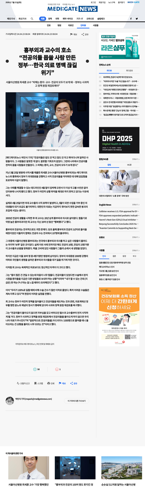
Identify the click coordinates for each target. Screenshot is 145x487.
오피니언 (90, 18)
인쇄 (52, 383)
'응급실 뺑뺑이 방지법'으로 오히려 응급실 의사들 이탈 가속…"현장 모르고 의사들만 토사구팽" (121, 114)
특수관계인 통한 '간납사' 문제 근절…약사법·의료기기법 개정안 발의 (121, 110)
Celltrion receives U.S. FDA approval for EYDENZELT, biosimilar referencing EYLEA (119, 211)
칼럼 (109, 164)
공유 (86, 34)
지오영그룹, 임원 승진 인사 (109, 271)
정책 (50, 18)
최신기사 (22, 18)
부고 (134, 256)
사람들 (95, 25)
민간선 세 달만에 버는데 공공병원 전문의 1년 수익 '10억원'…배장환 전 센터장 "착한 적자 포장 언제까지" (121, 85)
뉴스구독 (111, 2)
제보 (75, 34)
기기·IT (79, 18)
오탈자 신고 (25, 383)
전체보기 (135, 159)
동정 (124, 256)
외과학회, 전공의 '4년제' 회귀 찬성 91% (117, 77)
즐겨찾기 (121, 2)
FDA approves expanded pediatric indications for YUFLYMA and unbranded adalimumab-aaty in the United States (119, 215)
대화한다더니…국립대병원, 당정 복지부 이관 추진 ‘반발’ (121, 98)
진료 (48, 25)
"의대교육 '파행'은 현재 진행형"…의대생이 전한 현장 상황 (121, 89)
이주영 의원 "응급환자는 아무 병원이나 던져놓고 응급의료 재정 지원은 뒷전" (121, 106)
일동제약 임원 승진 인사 (108, 275)
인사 (104, 256)
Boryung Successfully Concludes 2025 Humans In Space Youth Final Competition (119, 223)
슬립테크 (101, 18)
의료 (42, 18)
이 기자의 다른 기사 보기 (76, 400)
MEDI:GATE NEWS (72, 7)
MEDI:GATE (133, 2)
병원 (59, 25)
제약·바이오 (68, 18)
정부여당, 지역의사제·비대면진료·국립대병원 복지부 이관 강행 (121, 93)
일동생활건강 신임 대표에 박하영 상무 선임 (114, 262)
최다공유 (129, 70)
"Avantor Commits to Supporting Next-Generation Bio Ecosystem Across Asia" (119, 228)
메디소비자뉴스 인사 (106, 266)
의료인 (70, 25)
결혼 (114, 256)
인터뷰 (83, 25)
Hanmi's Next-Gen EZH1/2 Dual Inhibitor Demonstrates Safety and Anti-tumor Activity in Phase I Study (119, 219)
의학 (57, 18)
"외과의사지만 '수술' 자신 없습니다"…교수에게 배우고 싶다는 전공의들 (121, 81)
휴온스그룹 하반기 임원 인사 (109, 279)
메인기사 (11, 18)
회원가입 (102, 2)
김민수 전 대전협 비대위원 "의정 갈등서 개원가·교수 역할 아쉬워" (121, 102)
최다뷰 (109, 70)
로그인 (93, 2)
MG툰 (129, 164)
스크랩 (40, 383)
